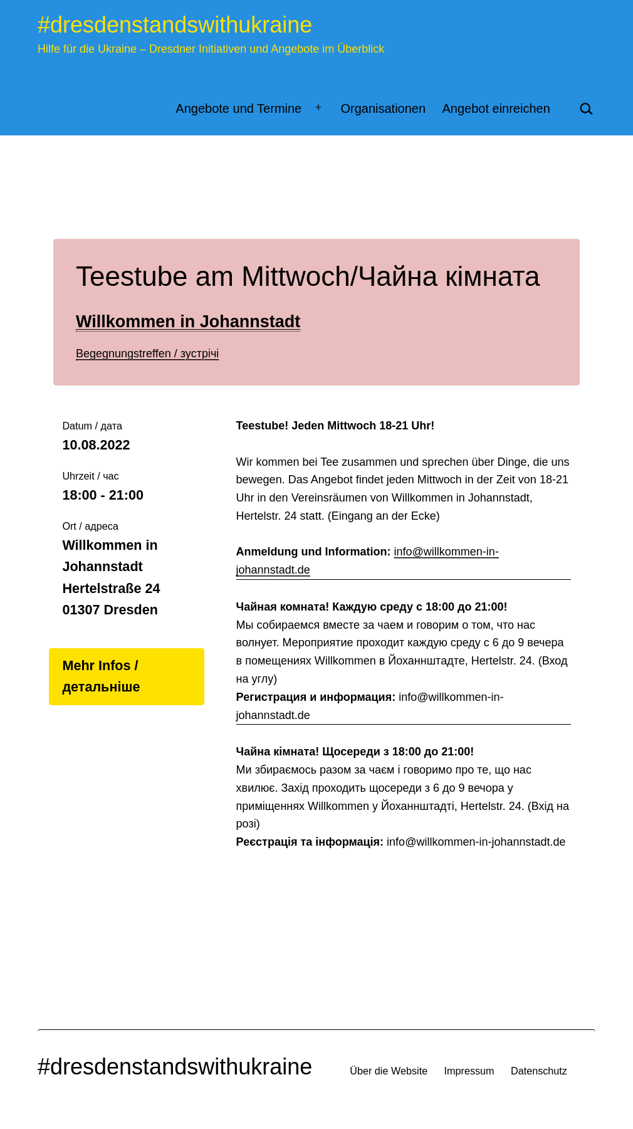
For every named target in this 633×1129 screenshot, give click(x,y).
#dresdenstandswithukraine (175, 25)
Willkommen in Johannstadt (188, 321)
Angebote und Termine (238, 108)
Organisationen (383, 108)
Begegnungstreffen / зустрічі (147, 353)
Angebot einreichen (496, 108)
